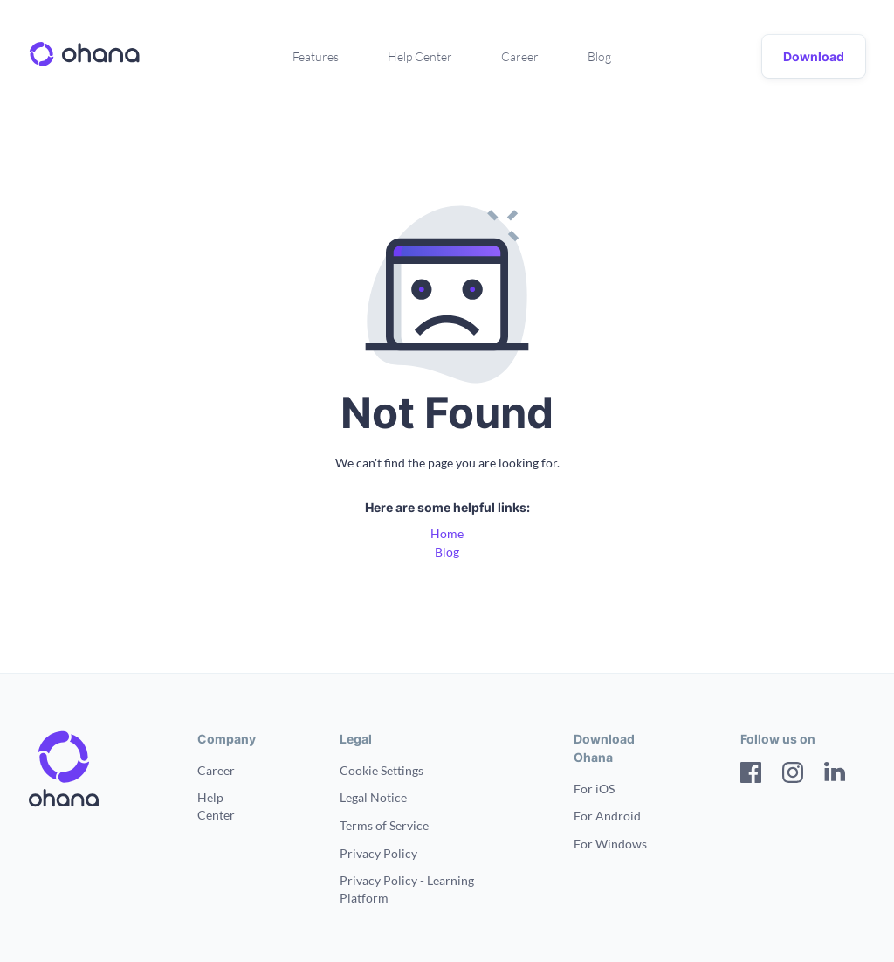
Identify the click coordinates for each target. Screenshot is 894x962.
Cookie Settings (381, 770)
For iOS (594, 788)
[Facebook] (750, 774)
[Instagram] (792, 774)
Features (315, 56)
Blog (599, 56)
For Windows (610, 843)
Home (447, 533)
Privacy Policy (378, 853)
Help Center (420, 56)
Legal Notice (373, 797)
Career (520, 56)
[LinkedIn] (834, 774)
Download (813, 56)
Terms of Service (384, 825)
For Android (607, 815)
